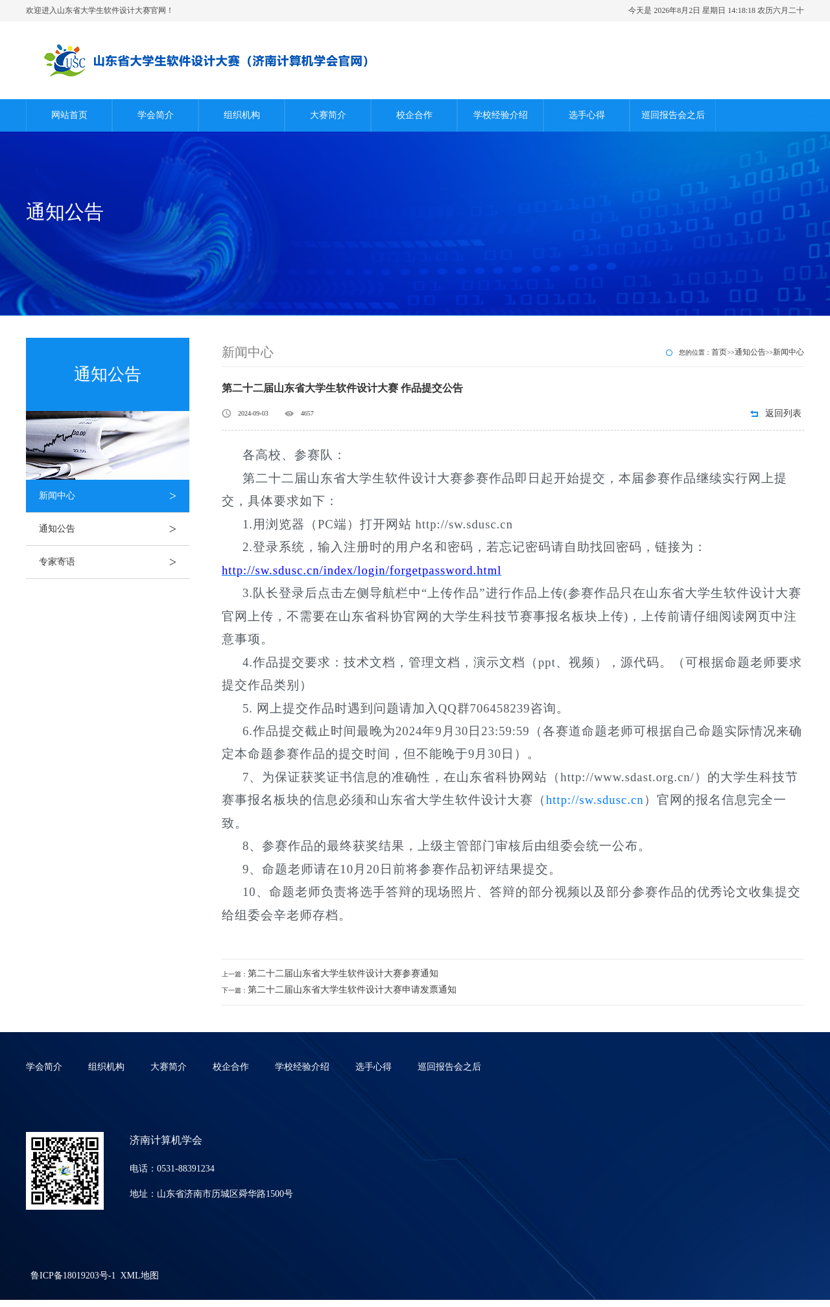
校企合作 (414, 115)
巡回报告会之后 (673, 115)
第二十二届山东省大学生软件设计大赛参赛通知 (343, 973)
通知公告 (114, 529)
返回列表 (783, 413)
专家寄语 (114, 562)
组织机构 (242, 115)
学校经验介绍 (500, 115)
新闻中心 (114, 496)
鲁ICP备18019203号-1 (72, 1275)
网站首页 (69, 115)
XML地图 (139, 1275)
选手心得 (587, 115)
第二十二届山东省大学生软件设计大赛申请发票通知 (352, 990)
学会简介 (155, 115)
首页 (719, 352)
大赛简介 (328, 115)
